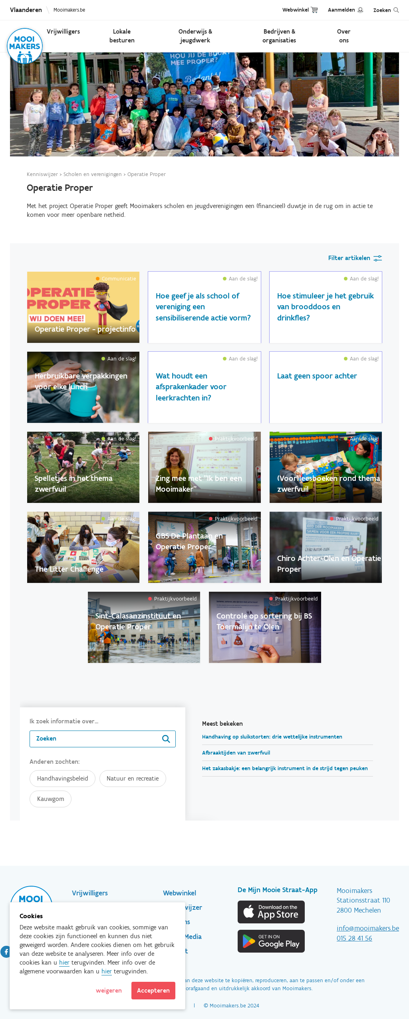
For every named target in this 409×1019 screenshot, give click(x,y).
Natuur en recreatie (133, 778)
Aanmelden (341, 9)
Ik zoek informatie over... (64, 721)
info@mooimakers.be (368, 928)
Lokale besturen (122, 36)
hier (64, 962)
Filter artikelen (349, 258)
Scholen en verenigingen (93, 174)
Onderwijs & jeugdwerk (195, 36)
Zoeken (382, 10)
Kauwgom (50, 799)
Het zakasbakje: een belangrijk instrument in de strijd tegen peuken (285, 768)
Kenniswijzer (42, 174)
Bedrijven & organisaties (279, 36)
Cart (314, 10)
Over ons (344, 36)
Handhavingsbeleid (62, 778)
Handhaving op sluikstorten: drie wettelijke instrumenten (272, 736)
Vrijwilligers (63, 31)
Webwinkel (295, 9)
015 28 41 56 (354, 938)
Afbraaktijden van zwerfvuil (236, 752)
